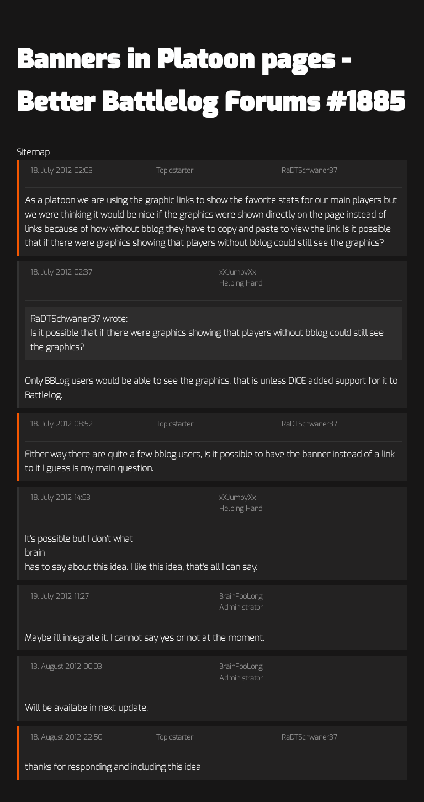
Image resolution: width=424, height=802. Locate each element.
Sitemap (33, 152)
